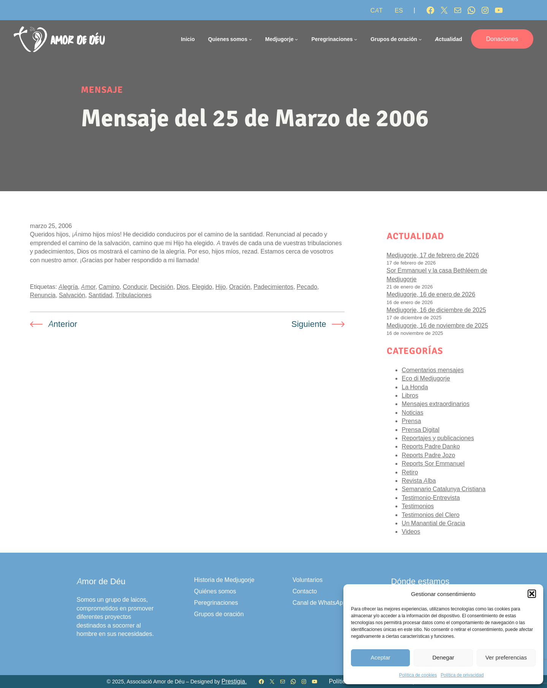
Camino (109, 286)
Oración (239, 286)
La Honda (415, 387)
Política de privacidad (462, 675)
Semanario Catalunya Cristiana (444, 489)
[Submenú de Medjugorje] (296, 39)
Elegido (202, 286)
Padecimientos (273, 286)
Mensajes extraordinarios (436, 403)
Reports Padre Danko (431, 446)
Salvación (72, 295)
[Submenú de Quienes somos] (250, 39)
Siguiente (308, 324)
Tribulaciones (133, 295)
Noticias (413, 412)
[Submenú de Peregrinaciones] (355, 39)
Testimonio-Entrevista (431, 497)
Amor (88, 286)
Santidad (100, 295)
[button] (532, 594)
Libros (410, 395)
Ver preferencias (506, 657)
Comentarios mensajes (433, 370)
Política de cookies (418, 675)
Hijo (220, 286)
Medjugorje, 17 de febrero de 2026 (433, 255)
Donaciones (502, 39)
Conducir (135, 286)
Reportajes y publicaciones (438, 438)
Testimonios (418, 506)
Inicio (188, 39)
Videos (411, 531)
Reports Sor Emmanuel (433, 463)
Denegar (443, 657)
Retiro (410, 472)
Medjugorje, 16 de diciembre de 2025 (436, 310)
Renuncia (43, 295)
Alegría (68, 286)
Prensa (411, 421)
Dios (183, 286)
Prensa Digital (420, 429)
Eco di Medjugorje (426, 378)
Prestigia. (234, 681)
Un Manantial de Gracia (433, 523)
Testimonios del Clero (431, 514)
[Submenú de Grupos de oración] (420, 39)
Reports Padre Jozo (428, 455)
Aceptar (380, 657)
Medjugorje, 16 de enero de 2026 (431, 294)
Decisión (161, 286)
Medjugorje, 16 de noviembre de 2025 (437, 325)
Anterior (62, 324)
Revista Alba (419, 480)
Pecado (307, 286)
